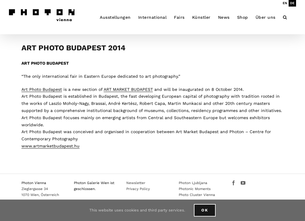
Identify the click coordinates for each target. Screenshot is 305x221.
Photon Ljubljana (193, 183)
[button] (285, 17)
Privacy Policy (138, 189)
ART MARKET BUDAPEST (128, 89)
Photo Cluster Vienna (197, 195)
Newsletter (135, 183)
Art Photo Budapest (41, 89)
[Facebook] (233, 182)
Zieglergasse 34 (34, 189)
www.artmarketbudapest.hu (50, 146)
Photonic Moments (195, 189)
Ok (204, 210)
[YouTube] (243, 182)
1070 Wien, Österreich (40, 195)
